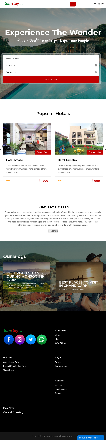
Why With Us (60, 343)
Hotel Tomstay (67, 160)
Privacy (58, 362)
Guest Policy (9, 370)
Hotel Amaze (14, 160)
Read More (53, 231)
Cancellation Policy (11, 362)
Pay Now (8, 408)
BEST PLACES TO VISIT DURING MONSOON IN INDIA (26, 276)
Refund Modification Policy (15, 366)
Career (58, 393)
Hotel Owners (61, 389)
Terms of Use (61, 366)
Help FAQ (59, 385)
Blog (57, 339)
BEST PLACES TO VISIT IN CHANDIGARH (78, 284)
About (58, 335)
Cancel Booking (13, 412)
